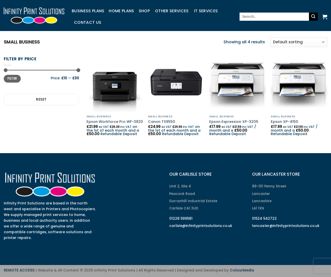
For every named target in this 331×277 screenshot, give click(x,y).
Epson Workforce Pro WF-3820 (114, 121)
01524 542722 (264, 218)
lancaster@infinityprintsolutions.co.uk (286, 225)
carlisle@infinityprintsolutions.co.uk (200, 225)
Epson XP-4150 (284, 121)
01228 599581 (180, 218)
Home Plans (121, 11)
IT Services (206, 11)
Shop (144, 11)
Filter (12, 79)
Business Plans (88, 11)
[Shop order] (298, 42)
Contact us (87, 22)
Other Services (171, 11)
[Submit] (313, 17)
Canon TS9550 (161, 121)
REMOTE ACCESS (19, 270)
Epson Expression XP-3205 (233, 121)
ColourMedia (242, 270)
